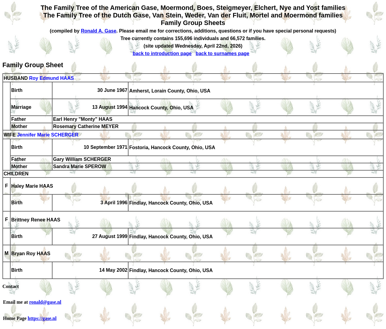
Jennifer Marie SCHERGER (47, 135)
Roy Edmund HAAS (51, 78)
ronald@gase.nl (45, 302)
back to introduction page (162, 53)
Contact (10, 286)
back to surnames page (222, 53)
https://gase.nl (42, 318)
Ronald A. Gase (98, 30)
